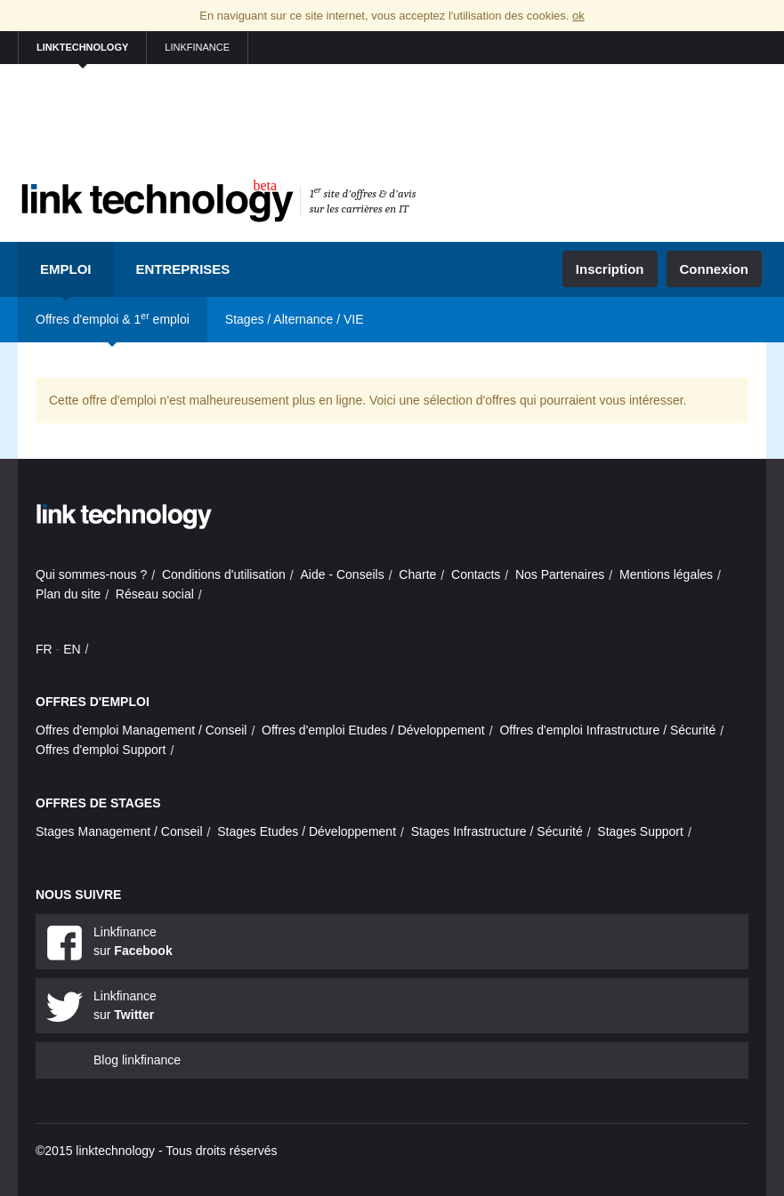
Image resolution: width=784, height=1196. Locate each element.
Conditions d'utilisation (224, 574)
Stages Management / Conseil (119, 831)
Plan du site (68, 594)
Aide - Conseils (342, 574)
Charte (417, 574)
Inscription (610, 269)
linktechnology (82, 47)
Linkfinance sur (133, 941)
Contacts (475, 574)
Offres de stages (98, 803)
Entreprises (183, 269)
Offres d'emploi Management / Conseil (141, 730)
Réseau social (155, 594)
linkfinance (197, 47)
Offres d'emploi (93, 701)
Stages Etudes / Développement (306, 831)
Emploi (66, 269)
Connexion (714, 269)
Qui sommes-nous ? (91, 574)
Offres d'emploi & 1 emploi (113, 318)
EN (71, 649)
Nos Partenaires (559, 574)
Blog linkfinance (137, 1060)
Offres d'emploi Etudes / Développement (373, 730)
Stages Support (640, 831)
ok (578, 15)
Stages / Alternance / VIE (294, 319)
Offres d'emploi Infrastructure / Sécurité (607, 730)
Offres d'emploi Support (101, 749)
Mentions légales (666, 574)
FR (44, 649)
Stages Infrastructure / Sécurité (497, 831)
